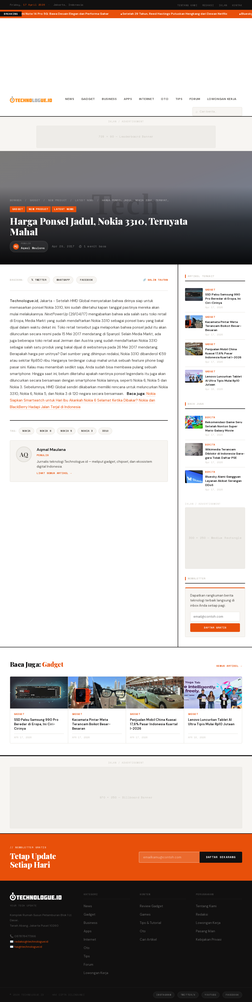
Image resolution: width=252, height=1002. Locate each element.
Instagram (163, 994)
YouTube (210, 994)
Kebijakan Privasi (208, 939)
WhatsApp (63, 280)
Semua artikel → (229, 666)
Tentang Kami (187, 5)
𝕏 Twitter (38, 280)
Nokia (26, 431)
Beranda (16, 200)
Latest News (84, 200)
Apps (128, 99)
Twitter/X (188, 994)
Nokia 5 (66, 431)
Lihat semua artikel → (54, 473)
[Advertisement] (126, 55)
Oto (164, 99)
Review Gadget (151, 906)
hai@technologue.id (28, 947)
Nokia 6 (45, 431)
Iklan (223, 5)
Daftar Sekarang (221, 857)
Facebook (86, 280)
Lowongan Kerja (221, 99)
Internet (146, 99)
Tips (179, 99)
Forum (195, 99)
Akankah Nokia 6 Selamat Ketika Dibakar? (103, 400)
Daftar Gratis (215, 627)
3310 (105, 431)
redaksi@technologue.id (31, 942)
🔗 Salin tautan (155, 280)
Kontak (237, 5)
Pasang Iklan (205, 931)
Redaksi (208, 5)
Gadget (88, 99)
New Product (57, 200)
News (69, 99)
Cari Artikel (148, 939)
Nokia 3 (87, 431)
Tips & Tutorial (150, 923)
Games (145, 914)
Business (109, 99)
